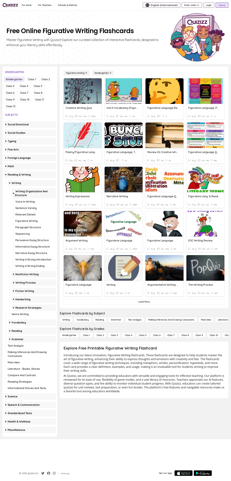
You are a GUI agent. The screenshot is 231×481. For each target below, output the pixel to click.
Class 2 (45, 79)
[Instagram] (54, 473)
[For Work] (26, 5)
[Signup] (222, 5)
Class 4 (24, 86)
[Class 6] (156, 335)
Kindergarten (14, 79)
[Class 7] (171, 335)
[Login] (208, 5)
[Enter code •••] (192, 5)
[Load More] (144, 301)
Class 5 (38, 86)
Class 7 (24, 92)
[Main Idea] (206, 319)
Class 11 (39, 99)
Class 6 (10, 92)
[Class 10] (214, 335)
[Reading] (100, 319)
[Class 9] (199, 335)
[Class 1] (86, 335)
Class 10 (25, 99)
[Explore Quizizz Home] (10, 5)
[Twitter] (42, 473)
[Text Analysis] (134, 319)
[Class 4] (128, 335)
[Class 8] (185, 335)
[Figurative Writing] (77, 73)
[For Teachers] (44, 5)
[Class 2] (100, 335)
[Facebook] (48, 473)
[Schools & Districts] (67, 5)
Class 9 (10, 99)
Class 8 (38, 92)
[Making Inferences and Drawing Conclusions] (171, 319)
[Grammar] (116, 319)
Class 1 (32, 79)
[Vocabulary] (82, 319)
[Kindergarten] (103, 73)
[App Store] (184, 473)
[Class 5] (142, 335)
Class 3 (10, 86)
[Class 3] (114, 335)
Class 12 (10, 106)
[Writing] (66, 319)
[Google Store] (203, 473)
